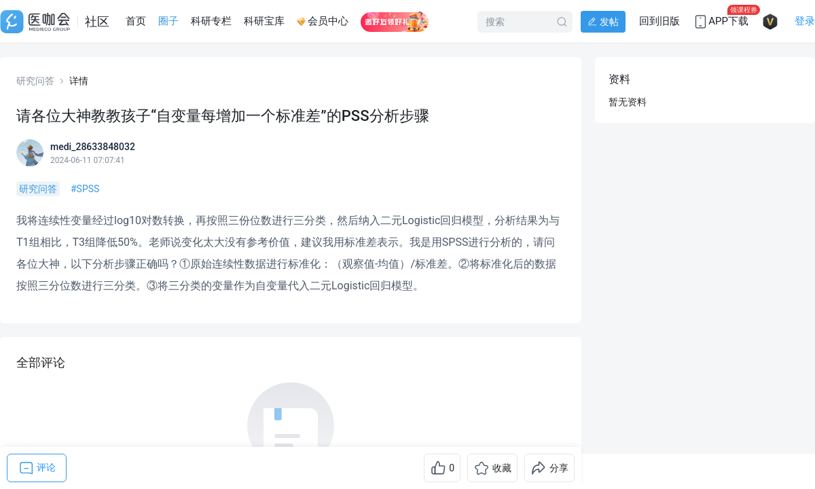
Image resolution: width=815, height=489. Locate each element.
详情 (78, 80)
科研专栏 (211, 21)
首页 (136, 21)
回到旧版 (659, 21)
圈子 (168, 21)
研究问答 (35, 80)
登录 (805, 21)
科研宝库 (264, 21)
